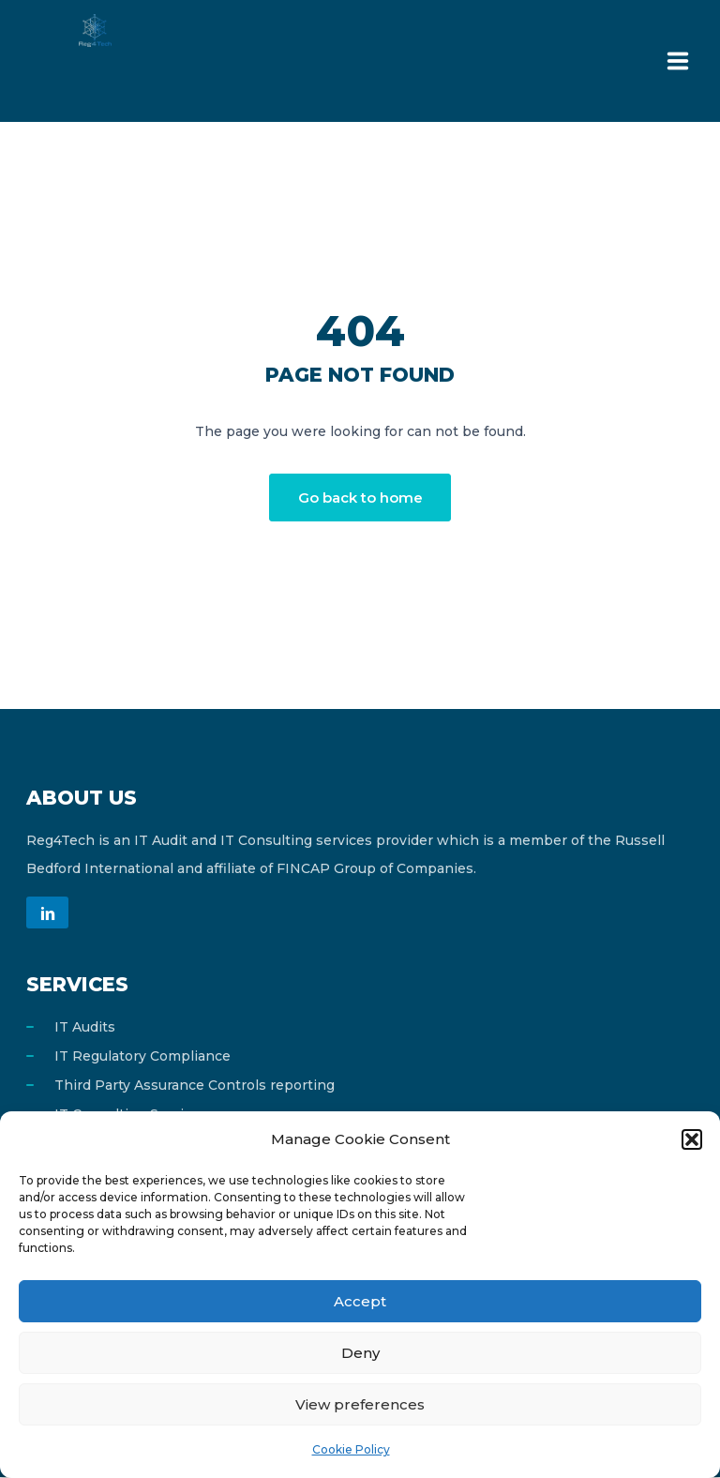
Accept (360, 1301)
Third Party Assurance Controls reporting (194, 1086)
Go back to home (360, 497)
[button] (691, 1139)
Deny (360, 1353)
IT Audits (84, 1027)
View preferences (360, 1404)
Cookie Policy (351, 1449)
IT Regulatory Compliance (142, 1056)
